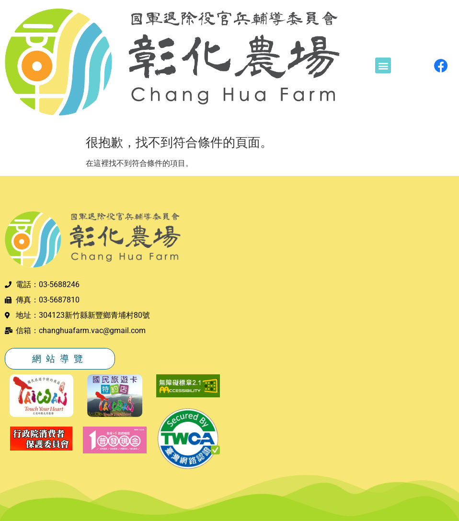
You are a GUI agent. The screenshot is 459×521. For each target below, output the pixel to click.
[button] (383, 65)
